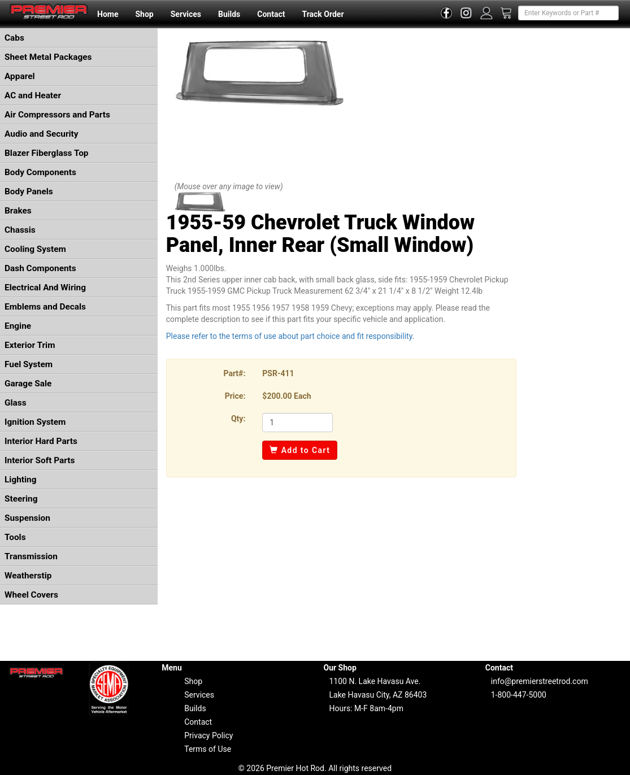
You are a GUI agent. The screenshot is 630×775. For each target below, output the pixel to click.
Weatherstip (28, 576)
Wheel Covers (31, 595)
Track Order (323, 14)
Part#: (234, 373)
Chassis (20, 230)
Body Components (40, 172)
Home (107, 14)
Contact (271, 14)
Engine (18, 326)
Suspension (27, 518)
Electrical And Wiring (45, 287)
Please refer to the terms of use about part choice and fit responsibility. (290, 336)
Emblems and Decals (45, 307)
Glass (16, 403)
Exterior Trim (30, 345)
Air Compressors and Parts (57, 115)
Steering (21, 499)
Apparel (20, 76)
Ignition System (35, 422)
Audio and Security (42, 134)
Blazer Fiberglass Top (47, 153)
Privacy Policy (208, 735)
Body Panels (29, 191)
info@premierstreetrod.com (539, 681)
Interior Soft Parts (40, 460)
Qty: (238, 418)
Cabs (14, 38)
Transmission (31, 556)
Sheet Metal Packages (48, 57)
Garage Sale (28, 383)
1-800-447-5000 (518, 694)
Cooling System (35, 249)
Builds (229, 14)
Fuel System (29, 364)
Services (186, 14)
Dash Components (40, 268)
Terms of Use (207, 749)
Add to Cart (300, 450)
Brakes (18, 211)
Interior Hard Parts (41, 441)
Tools (15, 537)
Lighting (21, 479)
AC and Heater (33, 95)
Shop (144, 14)
